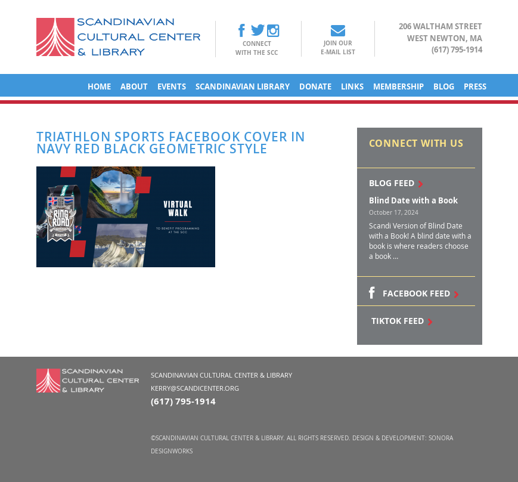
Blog (443, 86)
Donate (315, 86)
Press (475, 86)
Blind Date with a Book (413, 200)
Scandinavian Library (243, 86)
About (134, 86)
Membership (398, 86)
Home (99, 86)
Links (352, 86)
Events (171, 86)
